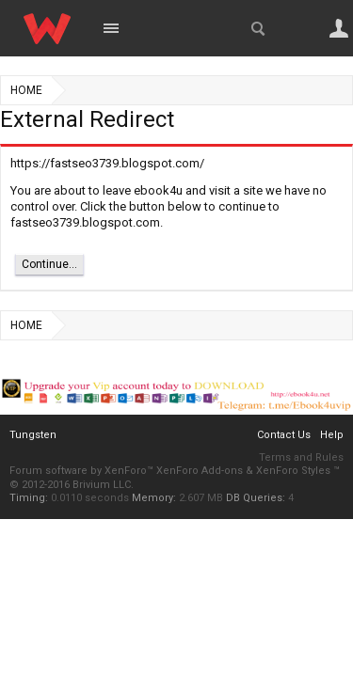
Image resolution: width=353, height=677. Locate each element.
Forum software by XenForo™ (82, 470)
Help (332, 435)
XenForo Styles (293, 470)
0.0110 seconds (90, 498)
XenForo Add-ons (199, 470)
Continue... (49, 264)
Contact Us (284, 435)
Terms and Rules (301, 457)
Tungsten (32, 435)
